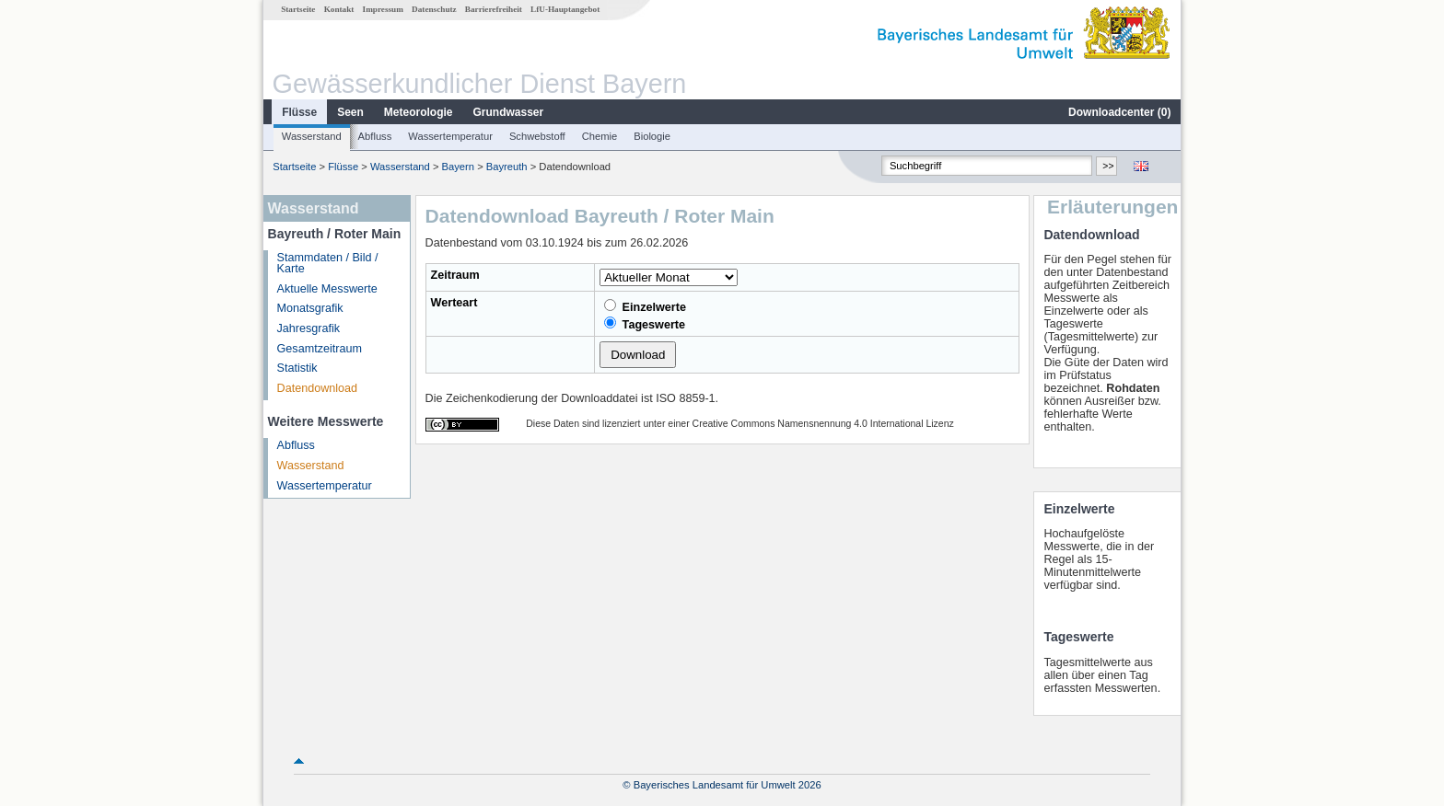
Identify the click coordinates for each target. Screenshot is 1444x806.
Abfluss (375, 136)
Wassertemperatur (450, 136)
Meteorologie (418, 112)
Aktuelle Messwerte (327, 288)
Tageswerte (644, 324)
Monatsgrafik (310, 308)
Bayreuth (507, 166)
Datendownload (317, 388)
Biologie (652, 136)
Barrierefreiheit (493, 9)
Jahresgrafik (309, 328)
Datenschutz (434, 9)
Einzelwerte (645, 306)
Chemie (600, 136)
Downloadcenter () (1119, 112)
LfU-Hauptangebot (565, 9)
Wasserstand (312, 136)
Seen (350, 112)
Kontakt (339, 9)
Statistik (297, 368)
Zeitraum (455, 275)
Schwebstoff (537, 136)
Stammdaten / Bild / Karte (327, 263)
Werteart (454, 302)
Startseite (298, 9)
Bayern (458, 166)
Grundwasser (508, 112)
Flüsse (299, 112)
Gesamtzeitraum (319, 348)
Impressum (383, 9)
